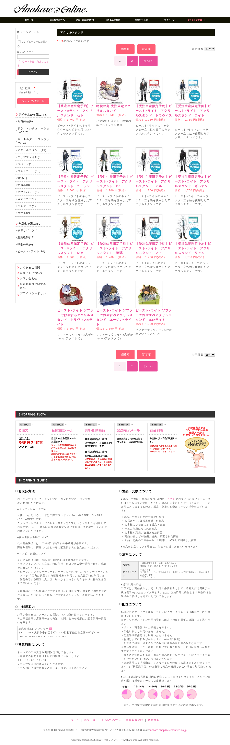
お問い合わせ (28, 278)
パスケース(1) (27, 206)
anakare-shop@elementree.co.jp (168, 730)
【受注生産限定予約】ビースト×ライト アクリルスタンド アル (154, 181)
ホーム (74, 720)
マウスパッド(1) (28, 191)
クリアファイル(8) (30, 157)
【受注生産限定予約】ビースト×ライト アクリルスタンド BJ (114, 181)
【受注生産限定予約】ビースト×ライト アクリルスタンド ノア (154, 248)
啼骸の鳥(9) (25, 244)
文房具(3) (24, 185)
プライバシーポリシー (33, 295)
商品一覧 (90, 720)
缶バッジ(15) (26, 164)
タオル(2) (24, 212)
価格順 (125, 49)
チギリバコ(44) (28, 230)
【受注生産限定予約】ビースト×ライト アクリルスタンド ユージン (75, 181)
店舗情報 (154, 720)
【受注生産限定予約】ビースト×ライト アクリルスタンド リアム (193, 248)
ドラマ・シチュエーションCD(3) (33, 130)
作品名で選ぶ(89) (30, 223)
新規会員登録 (134, 720)
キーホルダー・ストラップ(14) (33, 141)
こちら (172, 499)
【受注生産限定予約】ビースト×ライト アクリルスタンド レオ (75, 248)
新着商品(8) (25, 121)
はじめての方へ (111, 720)
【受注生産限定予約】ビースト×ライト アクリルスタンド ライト (193, 110)
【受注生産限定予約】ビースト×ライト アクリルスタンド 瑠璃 (114, 248)
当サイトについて (31, 273)
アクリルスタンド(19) (32, 150)
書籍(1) (22, 178)
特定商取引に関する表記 (33, 285)
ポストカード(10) (29, 171)
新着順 (146, 49)
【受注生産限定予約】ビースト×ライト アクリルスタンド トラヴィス (154, 110)
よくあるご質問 (30, 267)
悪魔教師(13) (26, 237)
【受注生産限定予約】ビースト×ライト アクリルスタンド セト (75, 110)
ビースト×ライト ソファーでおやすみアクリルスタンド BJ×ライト (154, 315)
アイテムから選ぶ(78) (33, 114)
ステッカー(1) (27, 198)
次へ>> (148, 60)
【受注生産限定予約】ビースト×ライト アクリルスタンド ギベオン (193, 181)
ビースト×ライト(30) (31, 251)
